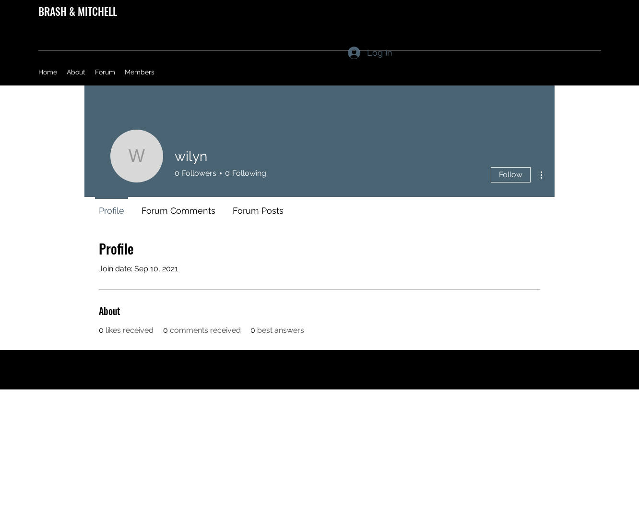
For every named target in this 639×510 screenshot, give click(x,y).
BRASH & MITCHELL (77, 11)
